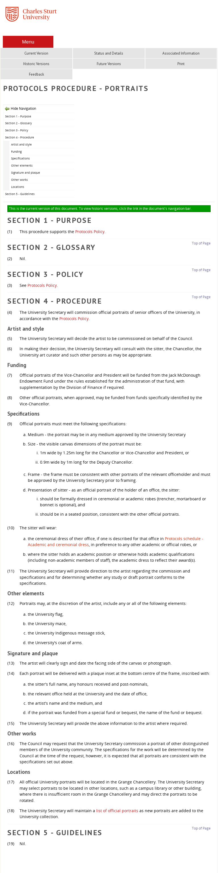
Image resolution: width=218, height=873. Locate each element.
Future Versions (109, 63)
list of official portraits (117, 810)
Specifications (20, 158)
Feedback (36, 74)
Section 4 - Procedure (19, 137)
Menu (28, 42)
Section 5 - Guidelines (20, 194)
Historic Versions (36, 63)
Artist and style (21, 144)
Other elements (22, 165)
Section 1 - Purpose (18, 116)
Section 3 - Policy (16, 130)
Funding (16, 152)
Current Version (36, 53)
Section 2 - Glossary (18, 123)
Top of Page (201, 243)
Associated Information (181, 53)
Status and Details (108, 53)
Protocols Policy (89, 231)
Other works (19, 180)
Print (181, 63)
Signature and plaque (25, 173)
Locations (17, 187)
